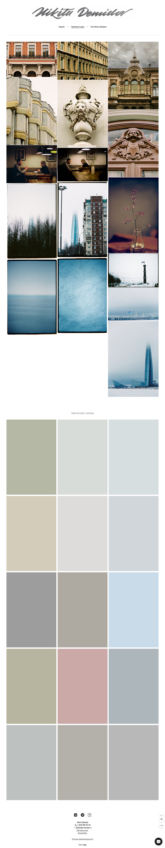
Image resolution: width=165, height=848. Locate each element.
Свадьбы (62, 26)
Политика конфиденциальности (82, 842)
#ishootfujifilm (82, 836)
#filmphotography (82, 833)
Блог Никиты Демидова (98, 26)
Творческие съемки (77, 26)
